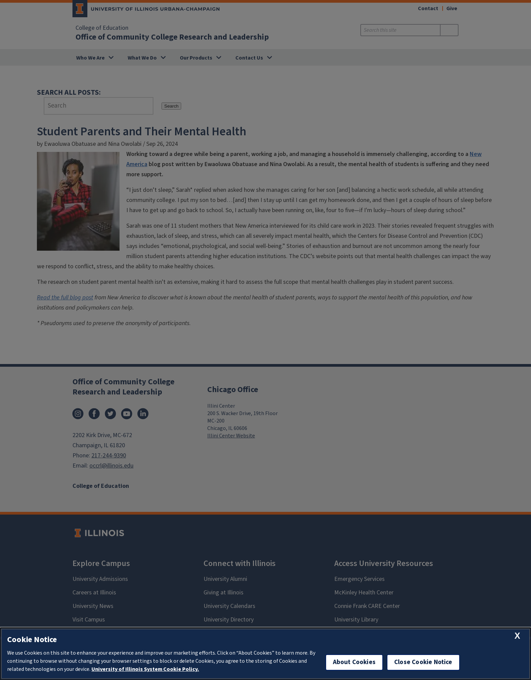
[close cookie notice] (517, 635)
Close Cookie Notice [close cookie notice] (423, 662)
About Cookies (354, 662)
